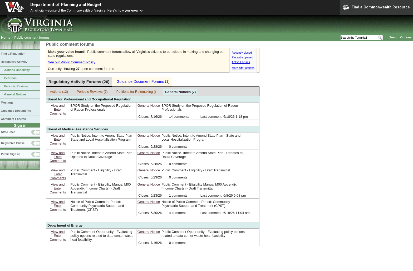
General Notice (148, 106)
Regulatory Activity (14, 61)
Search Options (400, 37)
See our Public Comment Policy (71, 62)
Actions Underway (17, 69)
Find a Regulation (13, 53)
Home (6, 37)
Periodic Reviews (16, 86)
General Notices (15, 94)
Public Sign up (10, 154)
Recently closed (242, 52)
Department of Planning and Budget (65, 4)
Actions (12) (59, 92)
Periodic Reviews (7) (92, 92)
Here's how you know (122, 10)
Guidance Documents (16, 110)
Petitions (10, 78)
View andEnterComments (58, 109)
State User (8, 132)
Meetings (7, 102)
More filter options (243, 67)
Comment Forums (13, 118)
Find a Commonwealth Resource (376, 7)
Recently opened (242, 57)
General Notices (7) (180, 92)
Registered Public (12, 143)
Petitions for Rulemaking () (136, 92)
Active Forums (241, 62)
